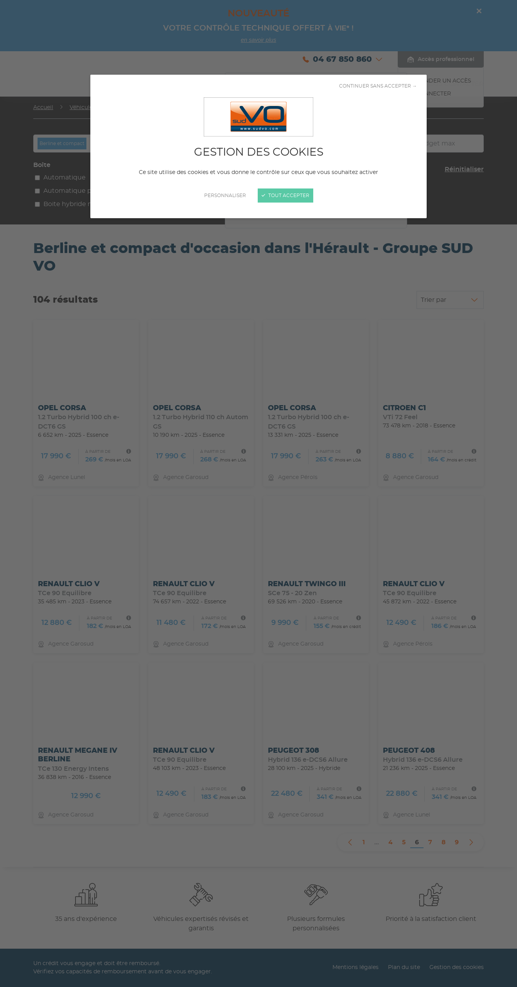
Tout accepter (285, 195)
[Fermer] (258, 493)
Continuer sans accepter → (378, 86)
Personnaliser (225, 195)
